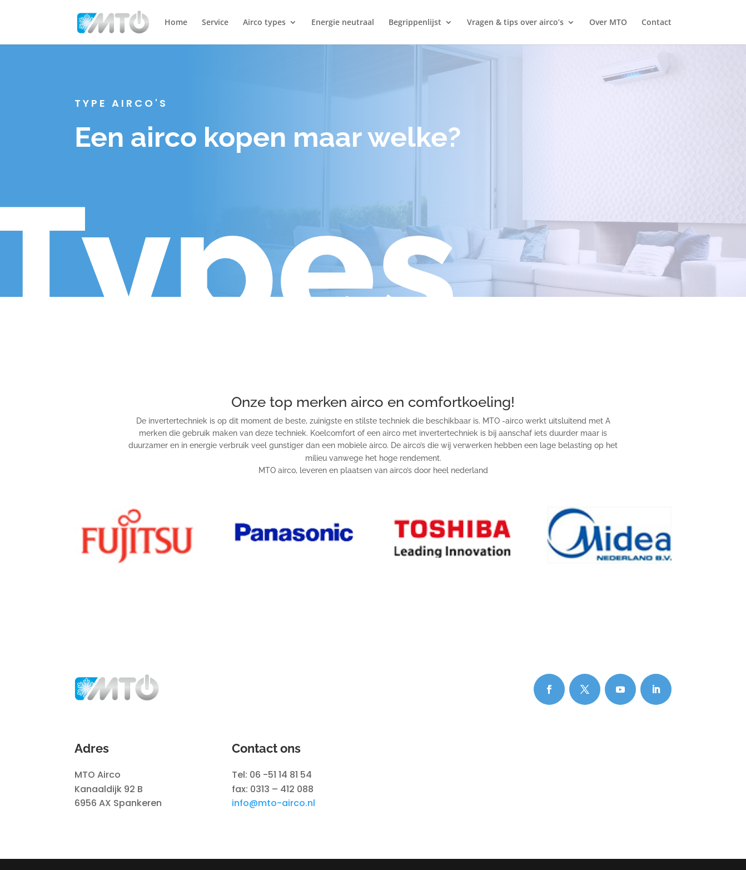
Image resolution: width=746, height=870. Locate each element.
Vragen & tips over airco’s (515, 22)
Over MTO (608, 22)
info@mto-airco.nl (273, 803)
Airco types (264, 22)
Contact (656, 22)
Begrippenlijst (415, 22)
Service (215, 22)
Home (176, 22)
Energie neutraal (342, 22)
